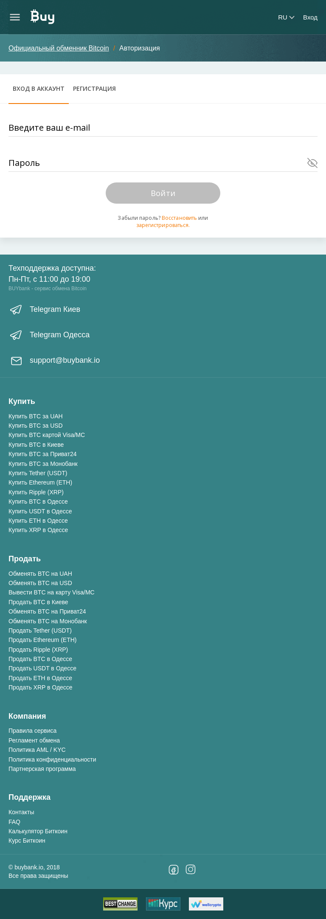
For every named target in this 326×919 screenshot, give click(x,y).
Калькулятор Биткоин (37, 831)
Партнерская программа (42, 768)
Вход (310, 17)
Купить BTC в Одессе (38, 501)
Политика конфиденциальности (52, 759)
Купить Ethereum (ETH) (40, 482)
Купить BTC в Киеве (36, 444)
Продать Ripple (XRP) (38, 649)
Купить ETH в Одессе (38, 520)
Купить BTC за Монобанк (43, 463)
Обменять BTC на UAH (40, 573)
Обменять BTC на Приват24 (47, 611)
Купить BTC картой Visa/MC (46, 434)
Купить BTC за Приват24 (42, 454)
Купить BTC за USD (35, 425)
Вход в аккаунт (39, 88)
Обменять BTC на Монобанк (47, 621)
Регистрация (94, 88)
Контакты (21, 812)
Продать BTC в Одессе (40, 659)
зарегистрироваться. (163, 225)
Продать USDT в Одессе (42, 668)
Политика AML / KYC (37, 749)
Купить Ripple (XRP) (36, 492)
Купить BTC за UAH (35, 416)
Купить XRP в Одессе (38, 530)
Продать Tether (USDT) (40, 630)
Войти (163, 193)
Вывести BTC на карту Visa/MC (51, 592)
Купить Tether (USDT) (37, 473)
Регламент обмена (34, 740)
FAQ (14, 821)
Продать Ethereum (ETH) (42, 639)
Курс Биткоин (26, 840)
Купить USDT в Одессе (40, 511)
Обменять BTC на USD (40, 583)
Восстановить (179, 217)
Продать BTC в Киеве (38, 602)
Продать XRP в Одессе (40, 687)
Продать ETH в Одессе (40, 678)
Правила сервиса (32, 730)
